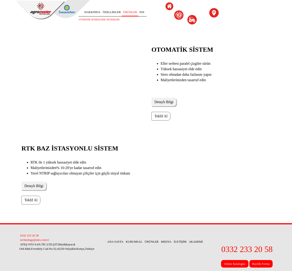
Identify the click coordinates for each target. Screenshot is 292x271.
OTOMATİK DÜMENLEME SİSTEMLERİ (99, 19)
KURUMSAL (134, 241)
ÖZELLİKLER (112, 12)
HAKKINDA (92, 12)
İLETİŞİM (180, 241)
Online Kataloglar (234, 264)
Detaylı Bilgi (163, 102)
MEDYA (166, 241)
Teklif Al (160, 116)
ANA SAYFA (115, 241)
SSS (141, 12)
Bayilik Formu (261, 264)
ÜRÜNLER (130, 12)
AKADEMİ (196, 241)
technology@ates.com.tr (34, 239)
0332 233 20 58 (29, 235)
